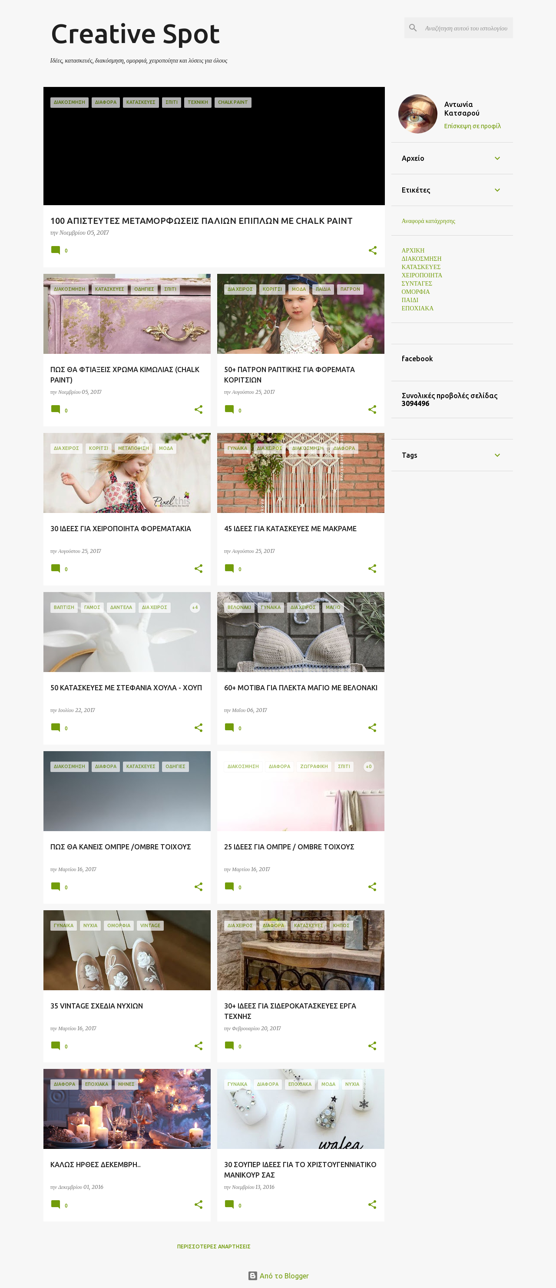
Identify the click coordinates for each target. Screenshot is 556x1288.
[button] (372, 251)
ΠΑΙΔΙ (410, 300)
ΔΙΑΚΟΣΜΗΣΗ (422, 259)
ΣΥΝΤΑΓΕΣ (417, 283)
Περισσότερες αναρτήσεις (214, 1246)
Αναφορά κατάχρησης (428, 221)
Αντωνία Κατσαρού (462, 108)
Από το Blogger (278, 1276)
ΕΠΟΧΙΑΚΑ (418, 308)
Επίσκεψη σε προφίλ (472, 126)
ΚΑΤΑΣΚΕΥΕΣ (421, 267)
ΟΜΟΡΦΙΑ (416, 292)
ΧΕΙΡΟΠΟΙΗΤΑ (422, 275)
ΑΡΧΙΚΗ (413, 250)
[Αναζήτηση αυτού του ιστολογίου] (467, 27)
